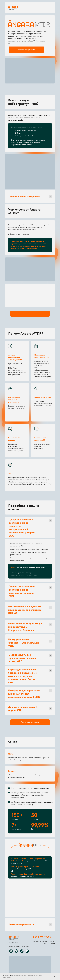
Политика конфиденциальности (19, 946)
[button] (26, 50)
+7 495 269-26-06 (41, 937)
